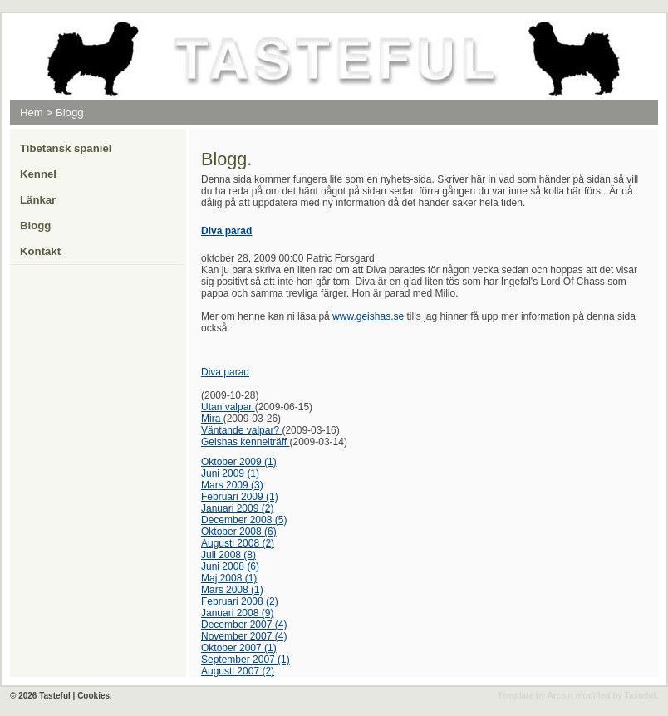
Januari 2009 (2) (237, 508)
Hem (31, 112)
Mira (212, 418)
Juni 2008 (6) (230, 566)
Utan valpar (228, 407)
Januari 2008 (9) (237, 613)
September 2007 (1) (245, 659)
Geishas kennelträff (245, 442)
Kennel (38, 174)
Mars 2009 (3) (232, 485)
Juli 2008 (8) (228, 555)
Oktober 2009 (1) (239, 462)
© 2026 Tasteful (40, 695)
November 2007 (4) (244, 636)
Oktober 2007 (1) (239, 648)
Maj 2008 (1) (229, 578)
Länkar (38, 200)
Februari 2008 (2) (239, 601)
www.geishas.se (368, 316)
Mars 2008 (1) (232, 590)
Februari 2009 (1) (239, 497)
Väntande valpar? (241, 430)
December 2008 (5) (244, 520)
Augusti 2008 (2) (237, 543)
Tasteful (640, 695)
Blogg (70, 112)
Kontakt (40, 251)
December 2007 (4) (244, 624)
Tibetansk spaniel (65, 148)
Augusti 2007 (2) (237, 671)
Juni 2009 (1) (230, 473)
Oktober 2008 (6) (239, 531)
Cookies (93, 695)
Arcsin (560, 695)
